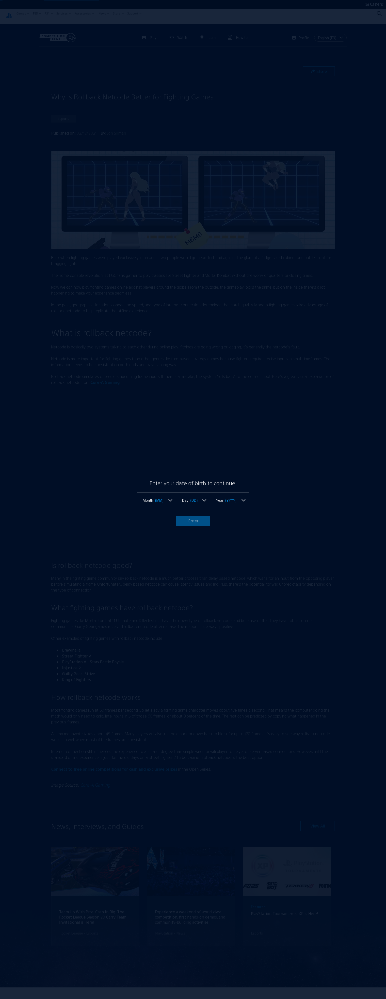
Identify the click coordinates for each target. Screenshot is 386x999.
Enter (192, 520)
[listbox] (156, 500)
